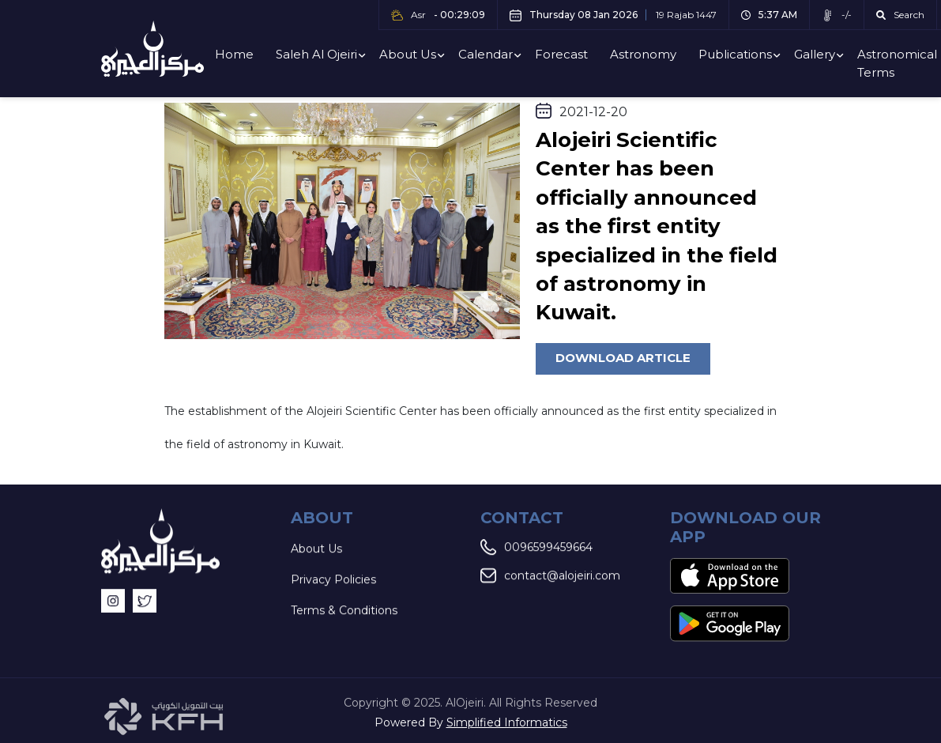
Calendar (485, 54)
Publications (735, 54)
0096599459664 (536, 548)
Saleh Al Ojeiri (316, 54)
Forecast (561, 54)
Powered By (471, 722)
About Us (407, 54)
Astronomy (643, 54)
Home (234, 54)
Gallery (814, 54)
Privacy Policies (333, 580)
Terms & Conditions (344, 611)
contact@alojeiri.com (550, 576)
